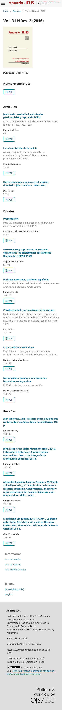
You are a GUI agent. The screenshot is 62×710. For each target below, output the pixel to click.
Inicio (6, 10)
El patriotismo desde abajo (31, 351)
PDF (10, 91)
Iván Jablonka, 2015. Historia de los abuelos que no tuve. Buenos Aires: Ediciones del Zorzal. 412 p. (30, 422)
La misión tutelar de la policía (31, 153)
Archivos (17, 10)
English (9, 594)
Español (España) (14, 589)
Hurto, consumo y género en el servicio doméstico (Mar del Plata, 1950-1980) (25, 183)
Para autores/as (13, 564)
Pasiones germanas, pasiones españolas (31, 283)
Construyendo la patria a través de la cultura (31, 317)
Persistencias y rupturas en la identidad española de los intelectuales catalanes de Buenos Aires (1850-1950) (27, 253)
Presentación (31, 222)
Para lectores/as (13, 559)
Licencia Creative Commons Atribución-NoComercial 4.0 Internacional (31, 672)
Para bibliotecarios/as (15, 569)
